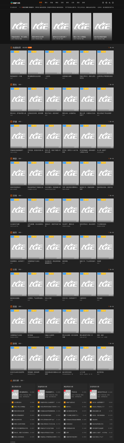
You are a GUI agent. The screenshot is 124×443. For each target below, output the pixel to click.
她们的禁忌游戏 (66, 372)
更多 (20, 84)
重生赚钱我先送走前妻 (34, 76)
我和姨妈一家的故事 (33, 372)
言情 (62, 2)
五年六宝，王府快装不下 (69, 298)
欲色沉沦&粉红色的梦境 (17, 372)
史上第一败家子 (101, 150)
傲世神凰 (65, 261)
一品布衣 (47, 76)
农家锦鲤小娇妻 (66, 76)
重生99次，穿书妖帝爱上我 (18, 113)
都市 (67, 2)
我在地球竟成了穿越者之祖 (35, 187)
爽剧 (57, 2)
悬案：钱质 (100, 335)
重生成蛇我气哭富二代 (86, 335)
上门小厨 (82, 372)
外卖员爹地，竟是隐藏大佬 (53, 187)
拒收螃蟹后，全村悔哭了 (17, 261)
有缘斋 (99, 261)
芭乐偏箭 (99, 298)
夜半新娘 (30, 335)
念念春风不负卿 (14, 224)
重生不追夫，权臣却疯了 (52, 113)
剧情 (83, 2)
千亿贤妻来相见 (101, 224)
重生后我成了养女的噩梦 (104, 113)
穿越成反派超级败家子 (16, 150)
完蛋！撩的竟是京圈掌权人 (70, 187)
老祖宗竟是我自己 (15, 187)
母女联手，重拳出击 (68, 224)
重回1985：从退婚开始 (69, 113)
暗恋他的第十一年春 (16, 76)
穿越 (51, 2)
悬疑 (78, 2)
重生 (46, 2)
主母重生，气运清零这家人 (35, 298)
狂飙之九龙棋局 (49, 335)
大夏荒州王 (83, 298)
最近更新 (27, 47)
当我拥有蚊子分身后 (33, 261)
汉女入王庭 (48, 298)
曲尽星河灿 (100, 372)
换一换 (111, 47)
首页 (40, 2)
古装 (73, 2)
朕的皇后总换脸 (14, 298)
